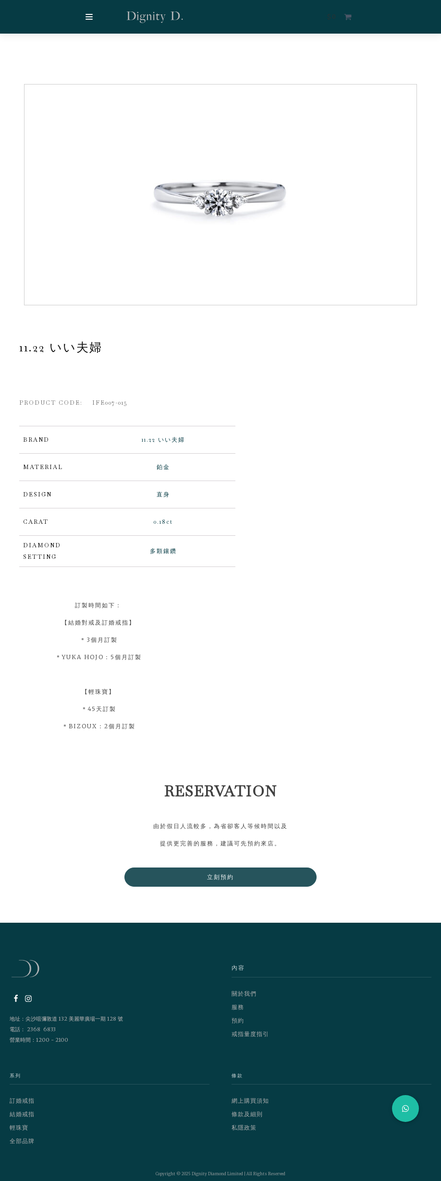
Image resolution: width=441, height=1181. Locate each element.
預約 (238, 1024)
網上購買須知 (250, 1104)
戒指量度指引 (250, 1037)
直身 (163, 498)
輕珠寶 (19, 1131)
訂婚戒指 (22, 1104)
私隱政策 (244, 1131)
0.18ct (163, 526)
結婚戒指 (22, 1117)
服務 (238, 1010)
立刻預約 (220, 880)
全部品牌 (22, 1144)
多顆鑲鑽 (163, 555)
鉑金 (163, 471)
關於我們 (244, 997)
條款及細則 (247, 1117)
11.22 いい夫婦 (163, 443)
